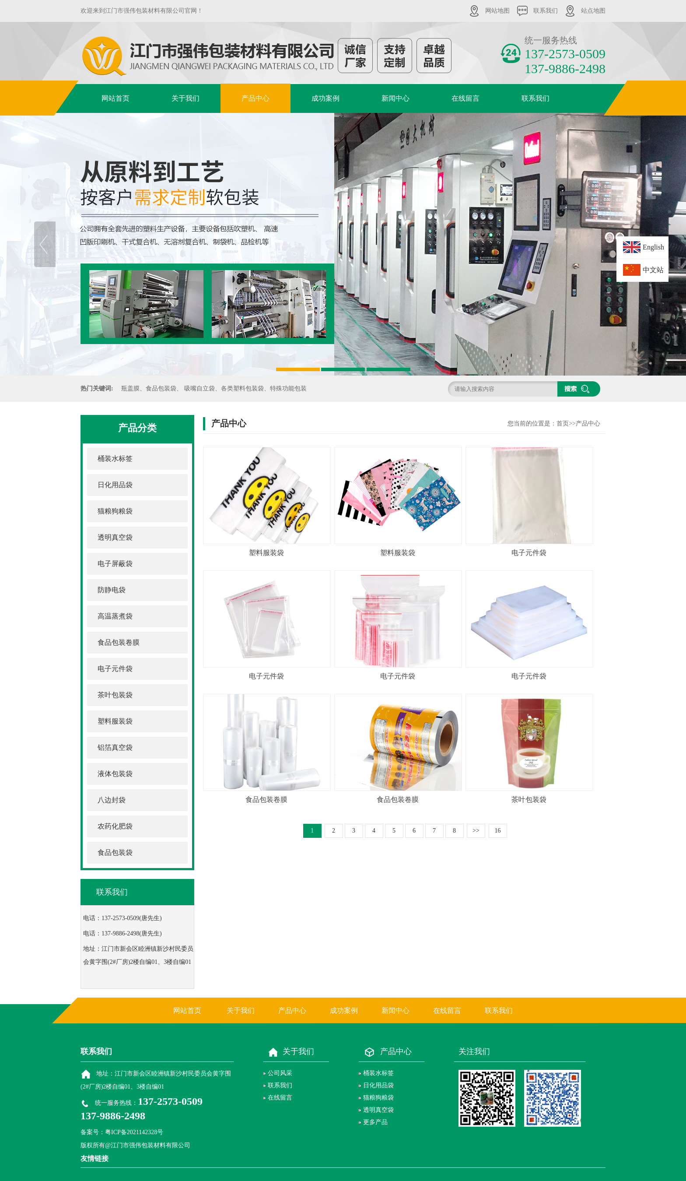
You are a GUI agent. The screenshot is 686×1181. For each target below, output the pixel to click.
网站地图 (497, 10)
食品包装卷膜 (119, 642)
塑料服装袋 (115, 721)
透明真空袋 (115, 537)
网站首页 (116, 98)
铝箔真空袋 (115, 747)
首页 (562, 423)
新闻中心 (396, 98)
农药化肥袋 (115, 826)
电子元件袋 (115, 668)
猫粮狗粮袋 (115, 511)
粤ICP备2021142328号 (134, 1132)
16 (498, 830)
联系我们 (545, 10)
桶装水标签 (115, 458)
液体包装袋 (115, 773)
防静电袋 (112, 590)
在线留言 (466, 98)
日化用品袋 (115, 485)
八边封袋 (112, 800)
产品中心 (256, 98)
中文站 (653, 270)
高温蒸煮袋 (115, 616)
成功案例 (326, 98)
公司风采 (280, 1073)
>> (476, 830)
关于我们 (186, 98)
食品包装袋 (115, 852)
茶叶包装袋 (115, 695)
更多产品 (375, 1122)
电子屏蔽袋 (115, 563)
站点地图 (593, 10)
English (653, 247)
